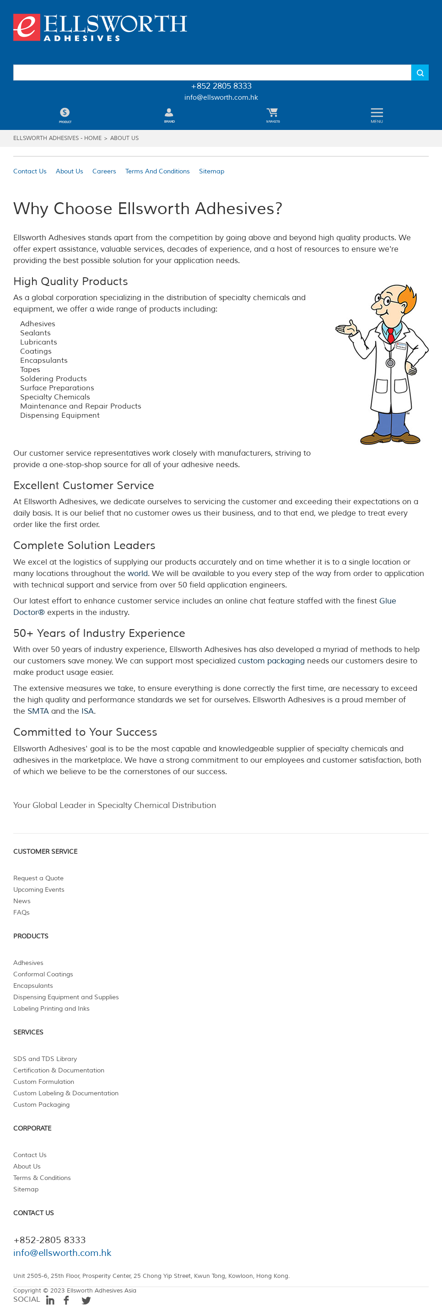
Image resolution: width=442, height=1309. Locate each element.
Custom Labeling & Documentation (66, 1093)
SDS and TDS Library (45, 1059)
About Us (69, 171)
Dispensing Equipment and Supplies (66, 997)
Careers (104, 171)
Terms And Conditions (157, 171)
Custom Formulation (43, 1082)
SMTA (38, 711)
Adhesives (28, 963)
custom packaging (271, 661)
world (138, 573)
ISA (87, 711)
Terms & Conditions (42, 1178)
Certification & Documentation (58, 1070)
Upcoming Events (39, 890)
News (22, 901)
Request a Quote (38, 878)
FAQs (21, 912)
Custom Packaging (41, 1105)
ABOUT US (124, 138)
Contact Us (30, 171)
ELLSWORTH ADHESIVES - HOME (57, 138)
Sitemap (211, 171)
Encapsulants (33, 986)
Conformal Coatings (43, 974)
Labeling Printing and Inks (51, 1009)
